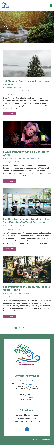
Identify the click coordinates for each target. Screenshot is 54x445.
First (4, 328)
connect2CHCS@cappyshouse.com (28, 384)
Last (31, 328)
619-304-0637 (28, 381)
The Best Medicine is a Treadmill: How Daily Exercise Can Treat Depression (26, 221)
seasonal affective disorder (23, 91)
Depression (8, 91)
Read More (9, 113)
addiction (26, 158)
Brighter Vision (44, 440)
